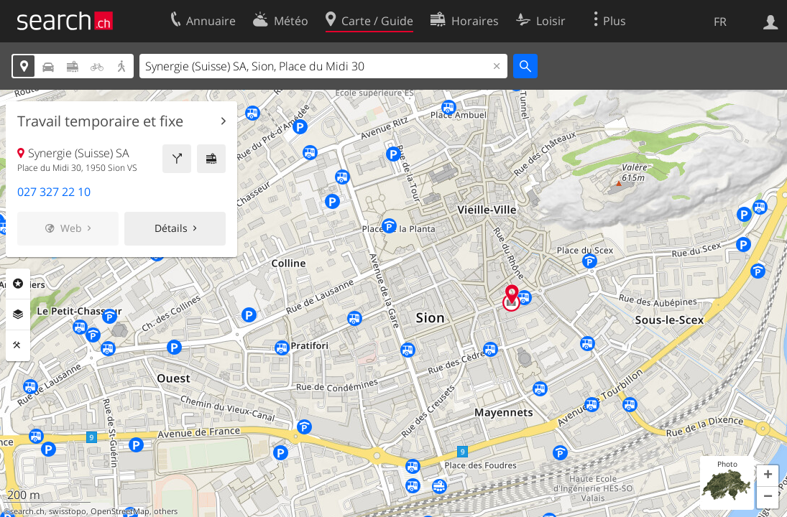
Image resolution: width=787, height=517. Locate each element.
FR (720, 21)
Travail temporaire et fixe (100, 121)
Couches (18, 314)
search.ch (27, 511)
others (166, 511)
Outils (18, 345)
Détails (171, 228)
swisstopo (67, 511)
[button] (767, 476)
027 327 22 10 (54, 192)
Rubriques (18, 284)
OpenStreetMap (120, 511)
